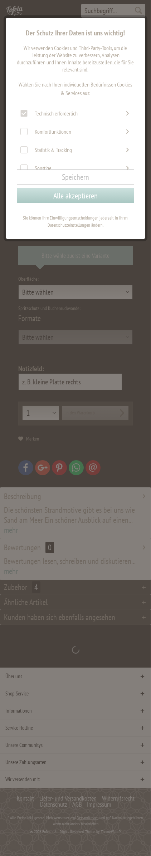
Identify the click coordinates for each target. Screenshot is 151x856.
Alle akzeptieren (75, 196)
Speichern (75, 177)
